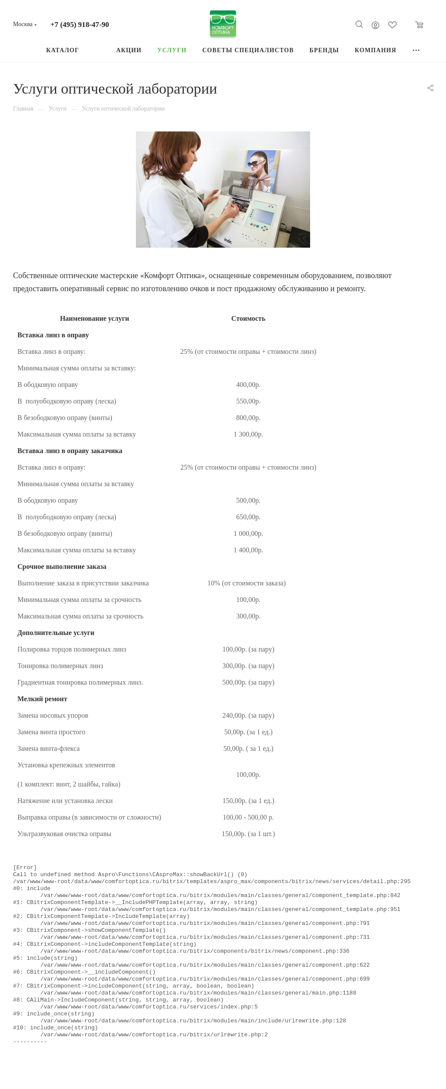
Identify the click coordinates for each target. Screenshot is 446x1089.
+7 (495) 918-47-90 (80, 24)
